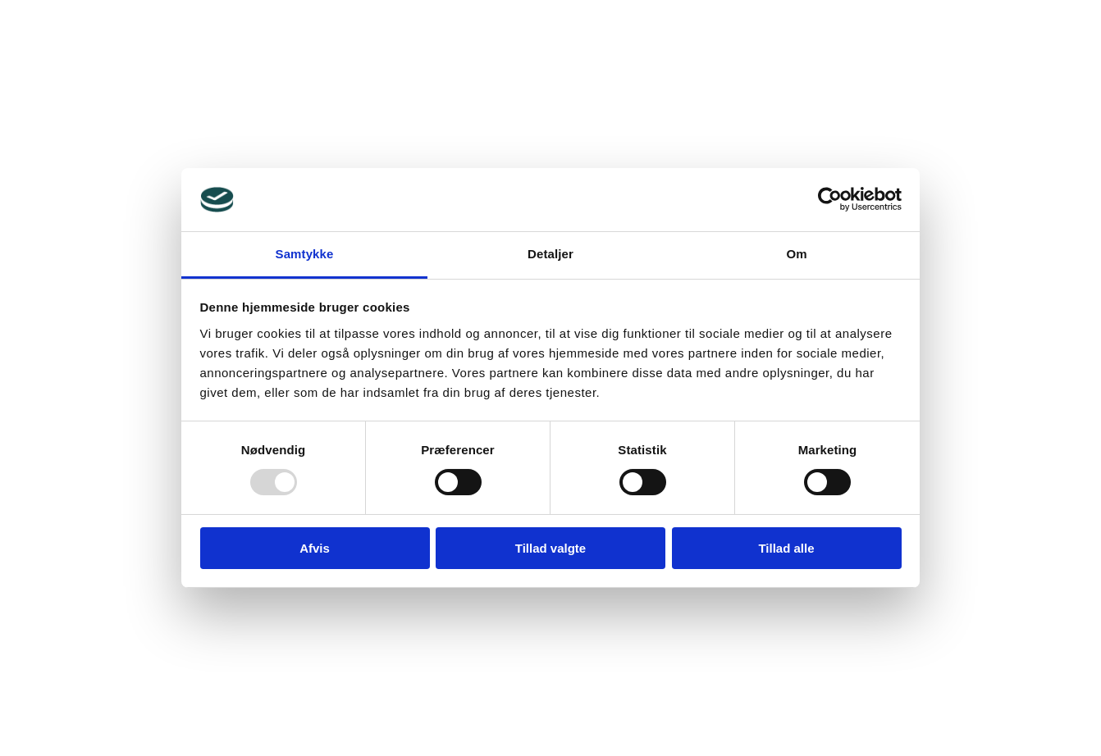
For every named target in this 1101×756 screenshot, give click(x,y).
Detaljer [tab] (550, 254)
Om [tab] (796, 254)
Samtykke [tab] (305, 254)
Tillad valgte (550, 548)
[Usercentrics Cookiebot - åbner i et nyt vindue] (830, 199)
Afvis (314, 548)
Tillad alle (786, 548)
